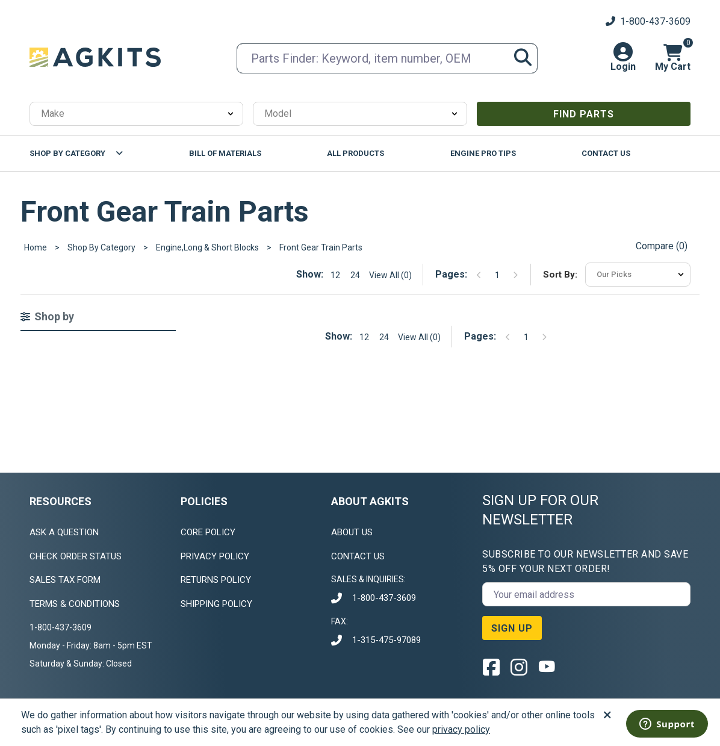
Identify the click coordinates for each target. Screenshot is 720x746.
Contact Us (606, 153)
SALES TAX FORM (65, 579)
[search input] (387, 58)
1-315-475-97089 (386, 640)
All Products (355, 153)
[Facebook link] (491, 666)
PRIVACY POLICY (215, 556)
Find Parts (583, 114)
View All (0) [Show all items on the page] (390, 275)
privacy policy (461, 729)
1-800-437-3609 (384, 597)
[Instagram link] (518, 666)
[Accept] (607, 715)
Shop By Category (67, 153)
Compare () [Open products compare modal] (661, 246)
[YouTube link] (546, 666)
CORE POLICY (208, 532)
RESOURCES (60, 501)
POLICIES (204, 501)
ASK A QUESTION (64, 532)
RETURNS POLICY (216, 579)
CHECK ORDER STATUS (75, 556)
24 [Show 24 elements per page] (355, 275)
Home (35, 247)
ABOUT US (352, 532)
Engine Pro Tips (483, 153)
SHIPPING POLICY (216, 603)
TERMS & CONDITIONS (74, 603)
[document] (96, 646)
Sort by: (560, 274)
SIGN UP (512, 628)
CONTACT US (358, 556)
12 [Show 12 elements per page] (335, 275)
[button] (623, 57)
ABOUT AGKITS (370, 501)
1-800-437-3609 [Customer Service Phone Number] (648, 21)
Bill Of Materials (225, 153)
